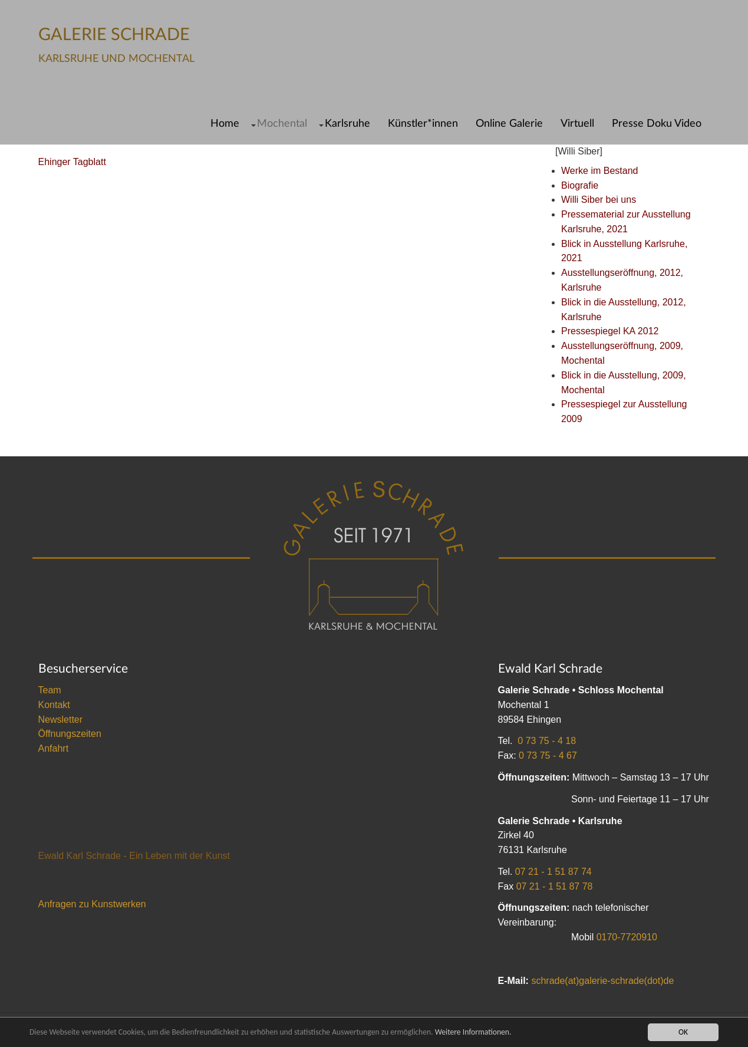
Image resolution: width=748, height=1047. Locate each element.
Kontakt (54, 705)
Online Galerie (509, 123)
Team (49, 690)
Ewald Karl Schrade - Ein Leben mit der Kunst (134, 856)
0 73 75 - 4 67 (548, 755)
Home (224, 123)
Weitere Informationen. (473, 1032)
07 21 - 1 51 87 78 (554, 886)
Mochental (282, 123)
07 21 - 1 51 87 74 (553, 872)
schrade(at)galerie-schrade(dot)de (602, 981)
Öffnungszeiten (69, 734)
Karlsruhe (347, 123)
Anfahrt (53, 748)
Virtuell (577, 123)
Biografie (579, 185)
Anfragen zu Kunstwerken (92, 904)
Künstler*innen (423, 123)
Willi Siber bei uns (598, 200)
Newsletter (60, 720)
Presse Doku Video (656, 123)
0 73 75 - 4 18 (547, 741)
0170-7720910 (627, 937)
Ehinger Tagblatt (72, 162)
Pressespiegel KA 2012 (609, 331)
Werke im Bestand (599, 171)
